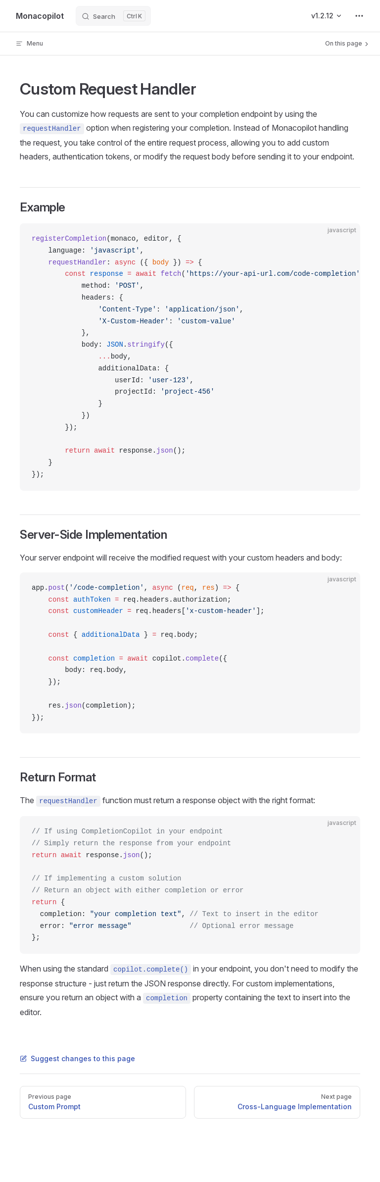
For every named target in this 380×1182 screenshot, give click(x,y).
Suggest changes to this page (77, 1058)
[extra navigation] (359, 16)
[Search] (113, 16)
